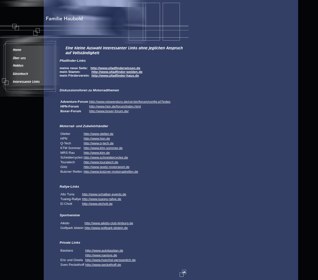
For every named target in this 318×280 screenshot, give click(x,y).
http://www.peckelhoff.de (103, 265)
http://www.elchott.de (97, 204)
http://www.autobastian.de (104, 250)
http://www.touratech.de (101, 162)
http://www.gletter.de (99, 134)
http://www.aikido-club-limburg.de (108, 223)
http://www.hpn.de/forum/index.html (115, 106)
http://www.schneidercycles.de (106, 157)
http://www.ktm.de (97, 153)
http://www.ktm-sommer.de (103, 148)
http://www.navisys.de (101, 255)
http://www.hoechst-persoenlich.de (110, 260)
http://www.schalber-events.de (104, 194)
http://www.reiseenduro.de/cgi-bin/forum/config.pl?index (129, 102)
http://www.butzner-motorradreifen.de (111, 171)
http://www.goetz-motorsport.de (106, 167)
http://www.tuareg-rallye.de (101, 199)
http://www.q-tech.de (99, 143)
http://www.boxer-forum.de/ (109, 111)
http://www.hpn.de (97, 138)
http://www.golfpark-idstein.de (106, 228)
